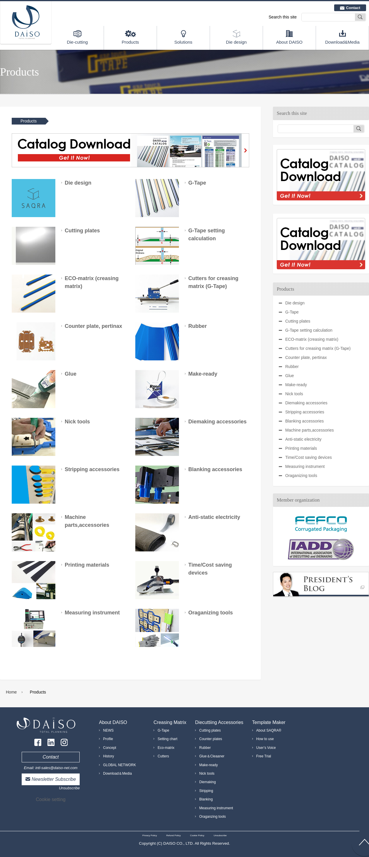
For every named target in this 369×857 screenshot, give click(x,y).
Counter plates (210, 739)
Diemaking (207, 782)
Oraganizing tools (301, 475)
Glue (289, 375)
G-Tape (292, 312)
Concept (109, 748)
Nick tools (294, 393)
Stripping (206, 791)
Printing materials (301, 448)
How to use (265, 739)
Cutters (163, 756)
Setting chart (167, 739)
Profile (108, 739)
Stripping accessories (304, 412)
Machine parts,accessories (309, 430)
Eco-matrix (166, 748)
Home (11, 692)
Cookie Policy (197, 835)
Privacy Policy (149, 835)
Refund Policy (173, 835)
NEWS (108, 730)
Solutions (183, 42)
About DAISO (289, 42)
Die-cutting (77, 42)
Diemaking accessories (306, 403)
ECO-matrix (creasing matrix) (311, 339)
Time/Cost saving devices (308, 457)
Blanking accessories (304, 421)
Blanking (206, 799)
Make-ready (296, 384)
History (108, 756)
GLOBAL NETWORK (119, 765)
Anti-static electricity (303, 439)
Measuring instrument (305, 466)
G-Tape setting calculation (308, 330)
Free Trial (263, 756)
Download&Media (342, 42)
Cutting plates (297, 321)
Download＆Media (117, 773)
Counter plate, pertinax (306, 357)
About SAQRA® (268, 730)
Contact (353, 8)
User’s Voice (266, 748)
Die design (236, 42)
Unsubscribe (69, 788)
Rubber (292, 366)
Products (130, 42)
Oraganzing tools (212, 817)
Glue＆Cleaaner (211, 756)
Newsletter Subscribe (54, 779)
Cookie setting (50, 799)
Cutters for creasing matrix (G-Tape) (318, 348)
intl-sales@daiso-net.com (56, 768)
